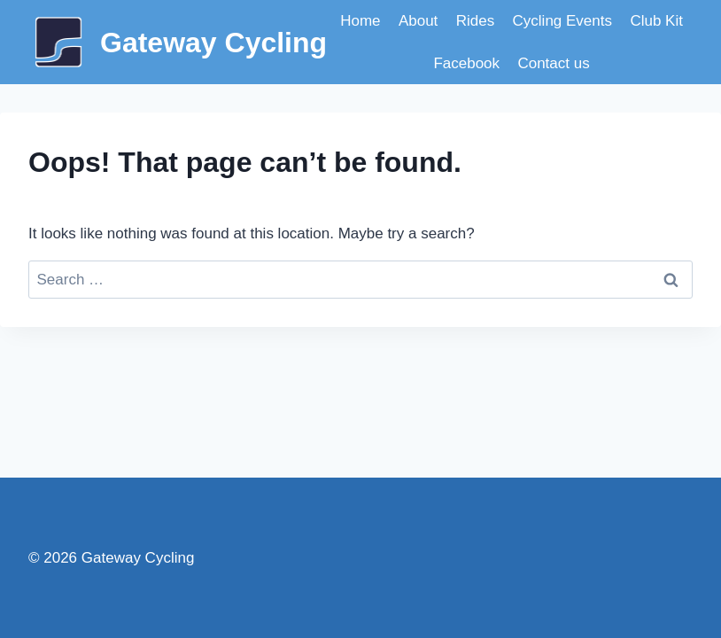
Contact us (553, 63)
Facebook (466, 63)
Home (360, 20)
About (418, 20)
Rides (475, 20)
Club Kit (656, 20)
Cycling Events (562, 20)
